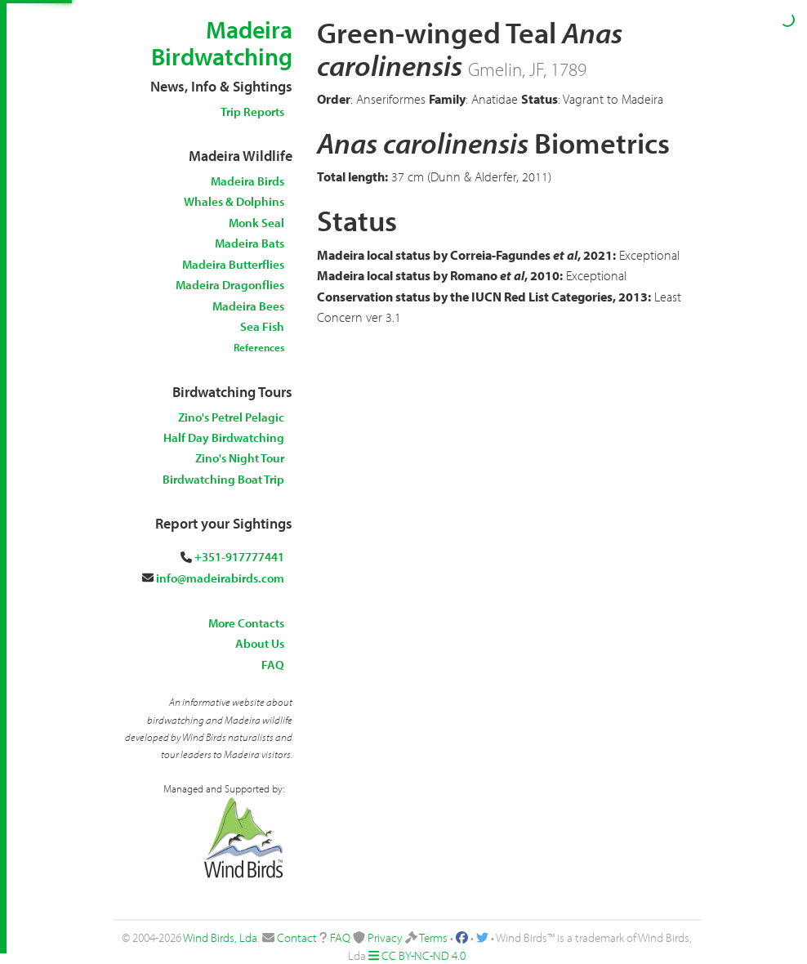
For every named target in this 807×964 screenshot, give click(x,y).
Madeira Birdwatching (221, 43)
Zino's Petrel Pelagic (231, 417)
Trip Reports (252, 111)
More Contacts (246, 623)
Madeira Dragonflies (230, 284)
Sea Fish (262, 326)
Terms (433, 937)
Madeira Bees (248, 306)
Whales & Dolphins (234, 201)
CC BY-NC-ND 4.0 (423, 955)
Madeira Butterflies (233, 264)
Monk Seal (256, 222)
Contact (297, 937)
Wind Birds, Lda (220, 937)
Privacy (385, 937)
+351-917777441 (239, 557)
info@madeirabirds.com (220, 578)
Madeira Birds (247, 181)
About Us (259, 643)
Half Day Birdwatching (223, 437)
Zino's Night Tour (239, 458)
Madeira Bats (249, 243)
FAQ (272, 664)
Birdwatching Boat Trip (223, 479)
